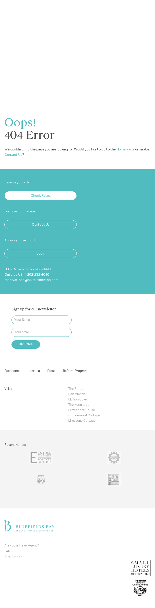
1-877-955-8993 (37, 269)
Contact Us (13, 154)
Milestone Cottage (81, 420)
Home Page (125, 149)
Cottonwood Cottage (84, 415)
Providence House (81, 410)
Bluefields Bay (31, 9)
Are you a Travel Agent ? (21, 545)
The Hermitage (78, 404)
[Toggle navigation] (144, 9)
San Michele (77, 394)
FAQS (8, 551)
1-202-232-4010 (36, 274)
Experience (12, 371)
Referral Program (75, 371)
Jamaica (34, 371)
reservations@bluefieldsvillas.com (31, 280)
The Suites (76, 389)
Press (51, 371)
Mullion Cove (77, 399)
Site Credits (13, 557)
